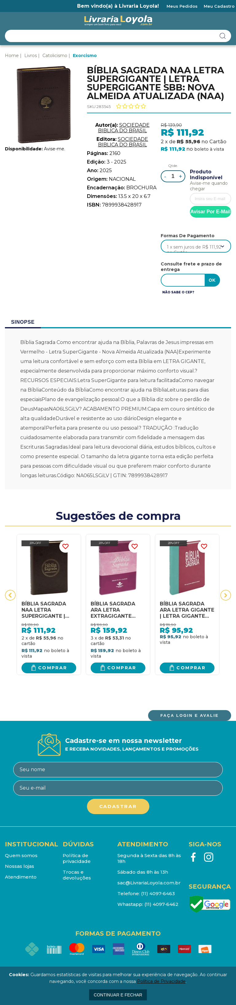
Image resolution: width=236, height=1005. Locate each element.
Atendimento (21, 877)
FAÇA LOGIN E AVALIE (189, 715)
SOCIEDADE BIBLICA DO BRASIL (124, 127)
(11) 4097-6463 (158, 893)
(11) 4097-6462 (161, 904)
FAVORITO (65, 546)
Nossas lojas (19, 866)
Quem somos (21, 855)
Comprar (52, 668)
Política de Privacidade (161, 981)
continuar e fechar (118, 994)
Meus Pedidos (182, 6)
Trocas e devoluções (77, 875)
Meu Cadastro (219, 6)
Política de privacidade (77, 858)
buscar (222, 36)
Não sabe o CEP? (178, 292)
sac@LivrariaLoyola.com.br (149, 883)
